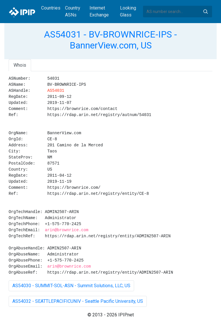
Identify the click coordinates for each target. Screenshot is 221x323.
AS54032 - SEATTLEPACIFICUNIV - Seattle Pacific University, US (77, 301)
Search (205, 11)
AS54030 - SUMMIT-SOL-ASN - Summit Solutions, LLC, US (71, 285)
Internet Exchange (99, 11)
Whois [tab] (20, 65)
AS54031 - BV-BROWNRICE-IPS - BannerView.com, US (110, 40)
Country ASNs (72, 11)
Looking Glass (128, 11)
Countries (50, 8)
